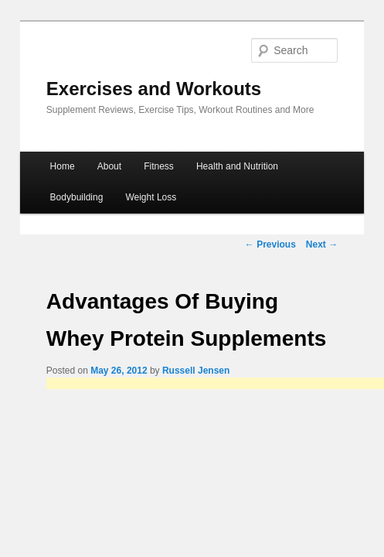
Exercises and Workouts (153, 88)
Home (62, 166)
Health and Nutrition (237, 166)
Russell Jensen (195, 370)
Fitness (159, 166)
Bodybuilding (77, 197)
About (109, 166)
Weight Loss (150, 197)
